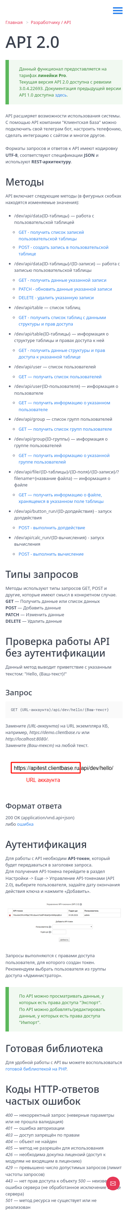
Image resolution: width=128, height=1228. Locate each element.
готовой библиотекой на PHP (36, 1069)
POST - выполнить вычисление (51, 554)
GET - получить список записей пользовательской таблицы (51, 235)
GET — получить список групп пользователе (65, 429)
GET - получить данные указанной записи (62, 280)
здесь (61, 95)
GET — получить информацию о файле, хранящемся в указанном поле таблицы (60, 498)
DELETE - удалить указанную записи (56, 297)
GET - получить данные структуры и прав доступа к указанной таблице (61, 353)
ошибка (25, 824)
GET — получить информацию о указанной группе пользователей (64, 458)
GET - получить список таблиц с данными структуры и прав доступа (62, 320)
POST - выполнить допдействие (51, 527)
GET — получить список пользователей (59, 377)
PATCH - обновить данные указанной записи (65, 289)
